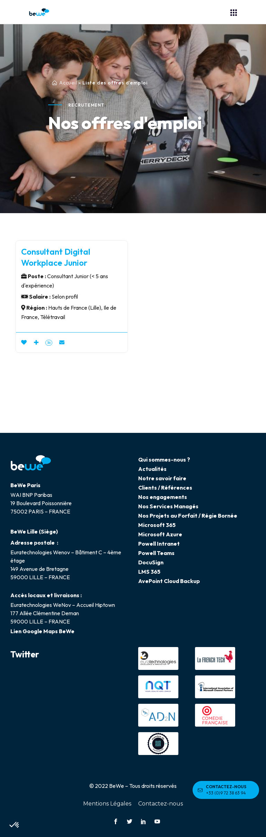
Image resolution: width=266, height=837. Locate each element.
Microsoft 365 (157, 524)
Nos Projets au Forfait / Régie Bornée (187, 515)
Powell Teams (156, 552)
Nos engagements (162, 496)
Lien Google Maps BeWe (42, 631)
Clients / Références (165, 487)
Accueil (68, 83)
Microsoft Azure (160, 534)
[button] (14, 825)
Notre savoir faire (162, 478)
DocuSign (150, 562)
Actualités (152, 468)
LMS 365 (149, 571)
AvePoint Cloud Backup (169, 580)
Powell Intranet (159, 543)
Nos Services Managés (168, 506)
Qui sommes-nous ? (164, 459)
